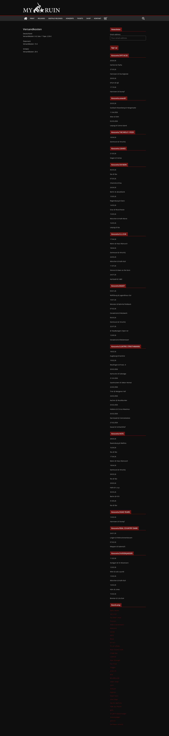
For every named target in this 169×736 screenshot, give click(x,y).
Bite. (111, 674)
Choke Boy (113, 653)
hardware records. (116, 724)
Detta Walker (114, 610)
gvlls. (112, 710)
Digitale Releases (55, 18)
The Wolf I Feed (115, 618)
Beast (112, 639)
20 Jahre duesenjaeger (118, 714)
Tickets (80, 18)
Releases (41, 18)
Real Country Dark (116, 650)
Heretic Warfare (115, 703)
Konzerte (70, 18)
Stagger (113, 667)
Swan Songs (114, 682)
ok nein (112, 642)
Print (32, 18)
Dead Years (114, 696)
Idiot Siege (114, 699)
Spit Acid (113, 614)
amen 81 (113, 671)
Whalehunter (115, 678)
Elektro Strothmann (117, 625)
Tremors (113, 621)
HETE (112, 635)
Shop (88, 18)
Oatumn (113, 689)
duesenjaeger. (115, 717)
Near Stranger (115, 660)
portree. (113, 721)
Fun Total (113, 664)
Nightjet (113, 692)
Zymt (112, 685)
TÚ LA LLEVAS (115, 646)
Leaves (112, 632)
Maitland (113, 628)
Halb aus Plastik (115, 706)
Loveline (113, 657)
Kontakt (97, 18)
